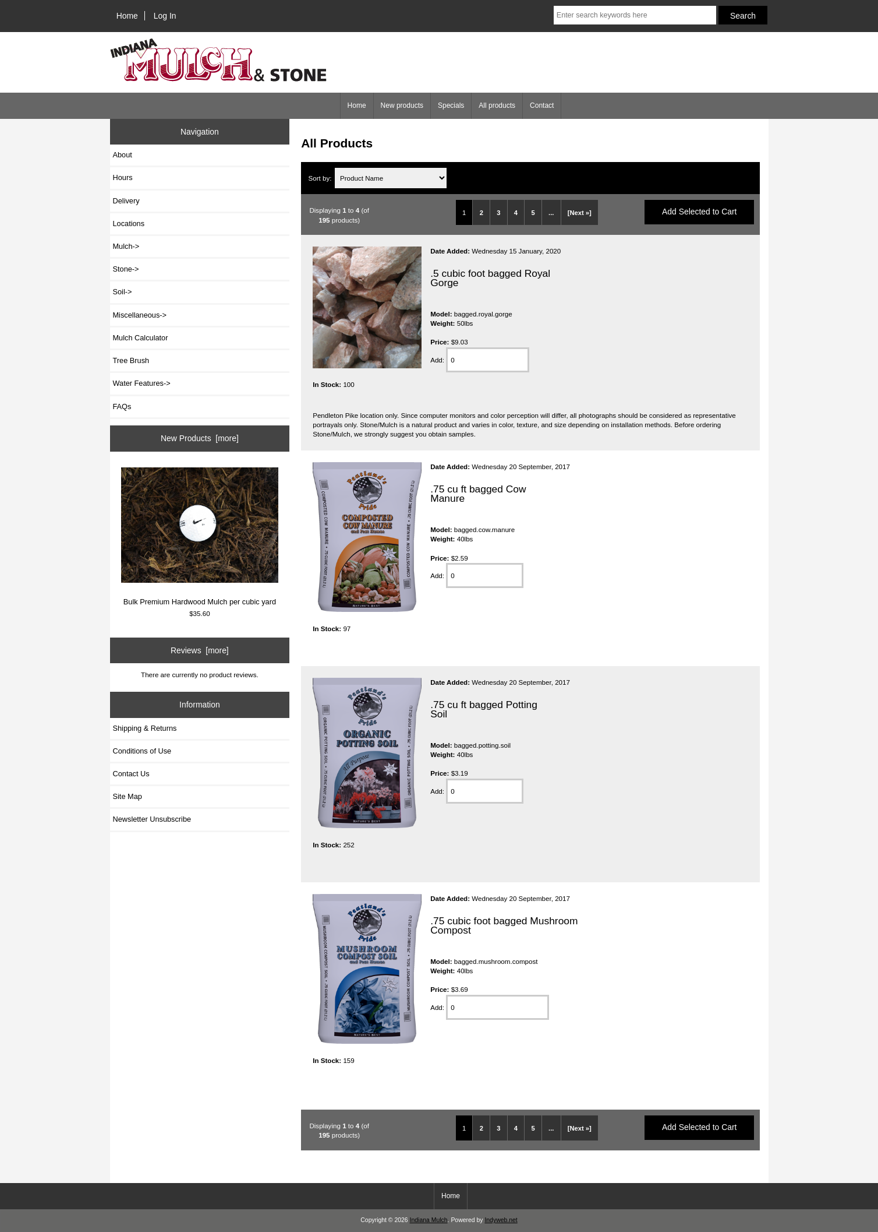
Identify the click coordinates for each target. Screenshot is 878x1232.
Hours (123, 177)
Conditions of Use (142, 751)
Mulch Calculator (140, 337)
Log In (165, 15)
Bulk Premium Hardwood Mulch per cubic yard (199, 536)
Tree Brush (131, 360)
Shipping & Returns (145, 728)
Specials (451, 105)
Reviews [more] (200, 650)
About (122, 154)
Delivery (126, 200)
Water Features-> (142, 383)
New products (402, 105)
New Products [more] (200, 438)
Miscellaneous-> (140, 315)
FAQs (122, 406)
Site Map (127, 796)
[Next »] (580, 212)
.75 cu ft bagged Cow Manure (478, 493)
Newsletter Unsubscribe (152, 819)
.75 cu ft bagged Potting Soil (483, 709)
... (551, 212)
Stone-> (126, 269)
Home (127, 15)
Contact (542, 105)
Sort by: (321, 178)
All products (497, 105)
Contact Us (131, 773)
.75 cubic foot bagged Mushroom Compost (504, 925)
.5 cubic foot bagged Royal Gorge (490, 277)
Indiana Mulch (429, 1220)
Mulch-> (126, 246)
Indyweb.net (500, 1220)
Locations (129, 223)
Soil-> (122, 291)
